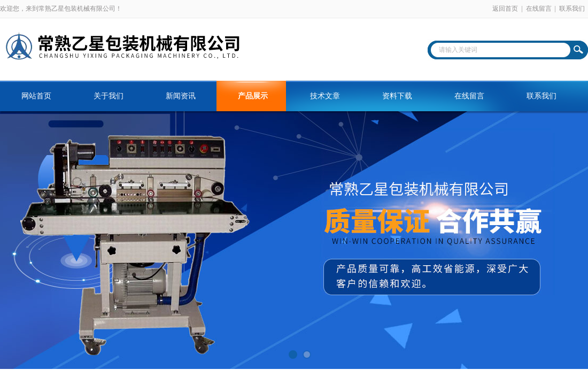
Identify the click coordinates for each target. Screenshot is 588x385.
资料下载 (397, 96)
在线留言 (539, 8)
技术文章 (325, 96)
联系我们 (572, 8)
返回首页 (505, 8)
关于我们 (108, 96)
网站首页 (36, 96)
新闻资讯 (181, 96)
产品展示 (253, 96)
